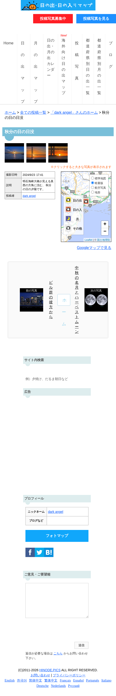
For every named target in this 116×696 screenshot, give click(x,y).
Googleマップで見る (94, 248)
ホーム (10, 112)
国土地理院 (103, 239)
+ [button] (104, 224)
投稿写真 (77, 47)
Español (78, 680)
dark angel (29, 196)
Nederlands (58, 686)
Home (9, 43)
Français (65, 680)
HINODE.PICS (50, 670)
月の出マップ (36, 47)
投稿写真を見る (96, 19)
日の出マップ (23, 47)
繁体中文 (50, 680)
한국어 (22, 680)
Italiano (106, 680)
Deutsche (42, 686)
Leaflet (88, 239)
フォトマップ (57, 536)
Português (92, 680)
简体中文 (35, 680)
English (10, 680)
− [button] (104, 231)
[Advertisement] (58, 444)
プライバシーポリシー (69, 675)
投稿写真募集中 (53, 19)
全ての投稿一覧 (33, 112)
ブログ (110, 47)
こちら (58, 653)
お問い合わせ (40, 675)
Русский (74, 686)
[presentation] (60, 630)
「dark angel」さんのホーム (74, 112)
